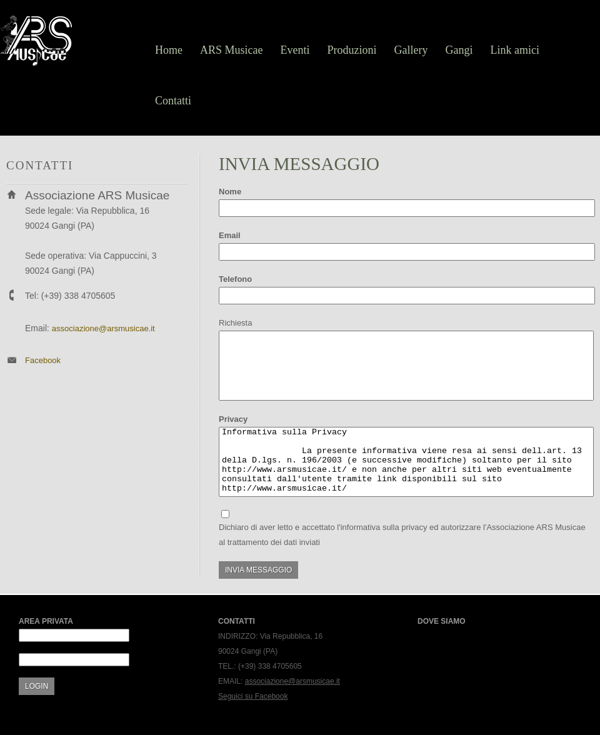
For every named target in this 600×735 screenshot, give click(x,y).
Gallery (411, 50)
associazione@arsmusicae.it (103, 328)
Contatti (173, 100)
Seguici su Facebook (253, 696)
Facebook (43, 360)
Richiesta (235, 323)
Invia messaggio (258, 570)
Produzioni (352, 50)
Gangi (458, 50)
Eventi (295, 50)
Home (168, 50)
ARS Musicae (231, 50)
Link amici (514, 50)
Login (36, 686)
